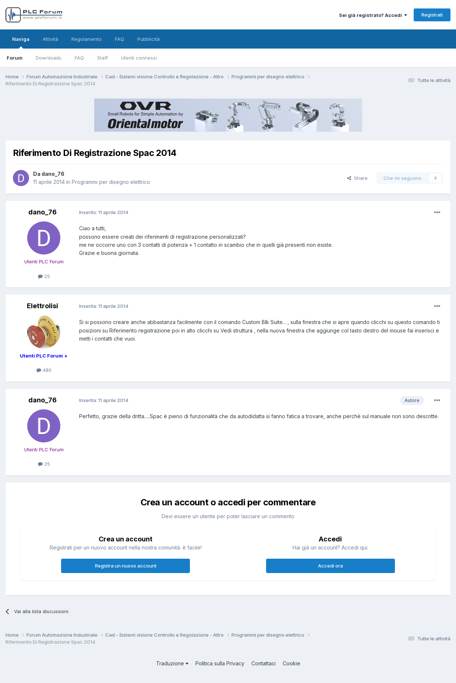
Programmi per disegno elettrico (111, 182)
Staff (102, 58)
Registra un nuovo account (125, 566)
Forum (14, 58)
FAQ (79, 58)
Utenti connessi (139, 58)
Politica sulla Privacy (219, 663)
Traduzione (172, 663)
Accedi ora (330, 566)
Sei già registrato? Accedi (373, 15)
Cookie (291, 663)
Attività (50, 39)
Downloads (48, 58)
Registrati (432, 15)
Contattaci (263, 663)
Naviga (20, 42)
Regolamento (86, 39)
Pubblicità (148, 39)
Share (357, 178)
